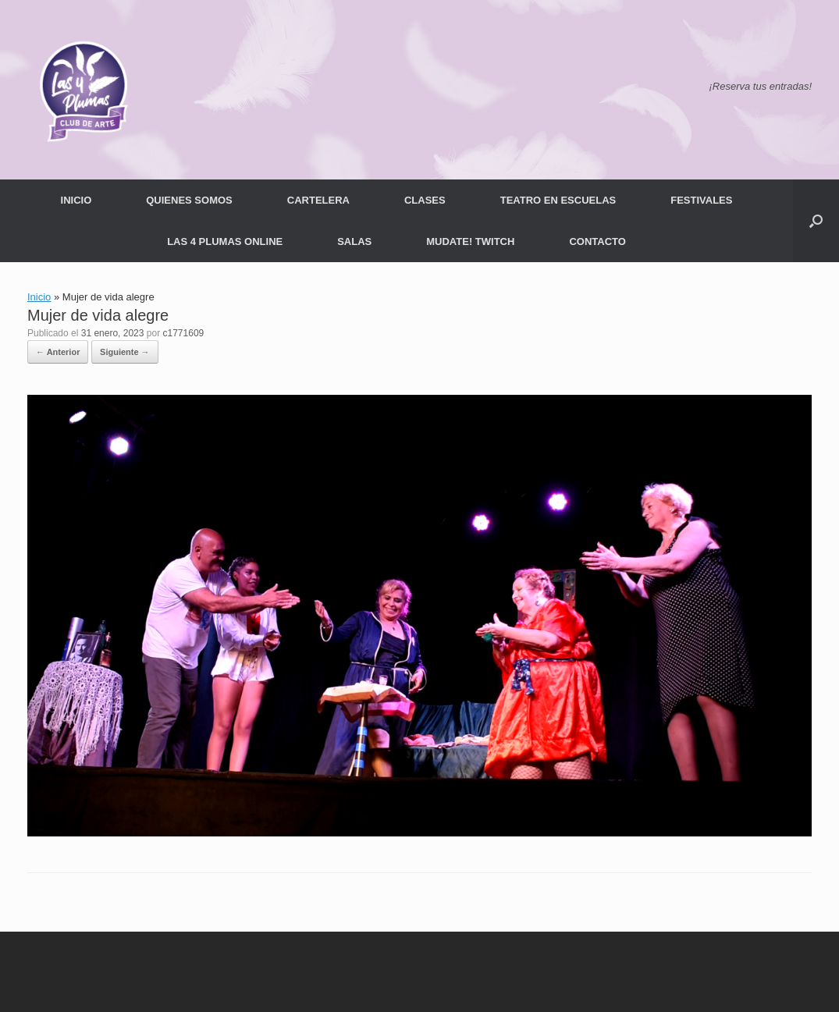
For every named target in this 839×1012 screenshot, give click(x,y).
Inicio (39, 297)
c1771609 (183, 333)
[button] (816, 220)
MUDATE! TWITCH (470, 241)
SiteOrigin (445, 980)
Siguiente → (125, 352)
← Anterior (58, 352)
